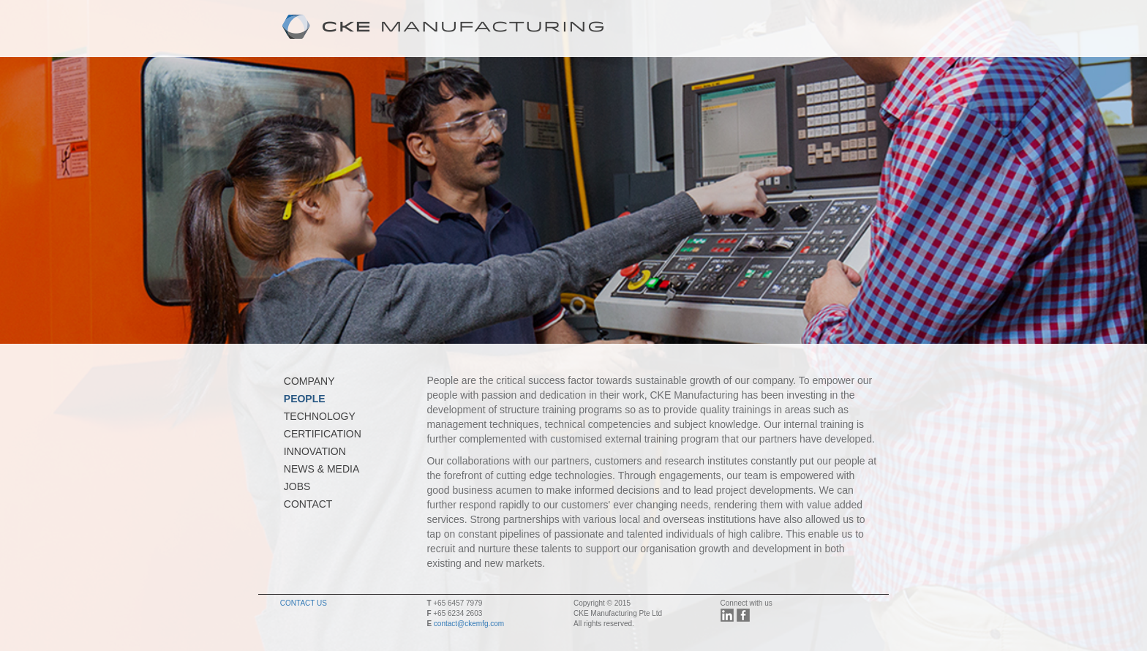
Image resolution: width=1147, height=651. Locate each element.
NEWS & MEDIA (321, 469)
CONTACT (308, 504)
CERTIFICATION (322, 434)
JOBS (297, 486)
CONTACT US (303, 603)
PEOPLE (305, 398)
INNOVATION (315, 451)
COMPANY (309, 381)
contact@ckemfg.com (469, 624)
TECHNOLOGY (320, 416)
